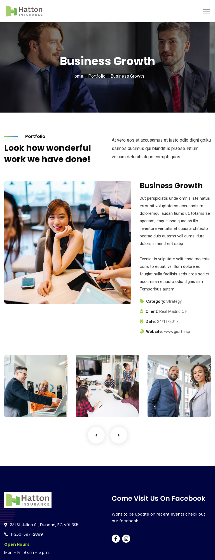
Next (118, 435)
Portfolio (97, 76)
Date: (151, 321)
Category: (155, 301)
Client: (152, 311)
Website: (154, 331)
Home (77, 76)
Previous (96, 435)
